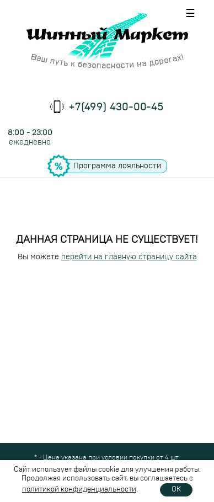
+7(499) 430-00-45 (116, 108)
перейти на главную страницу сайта (129, 257)
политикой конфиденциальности (79, 489)
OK (176, 489)
